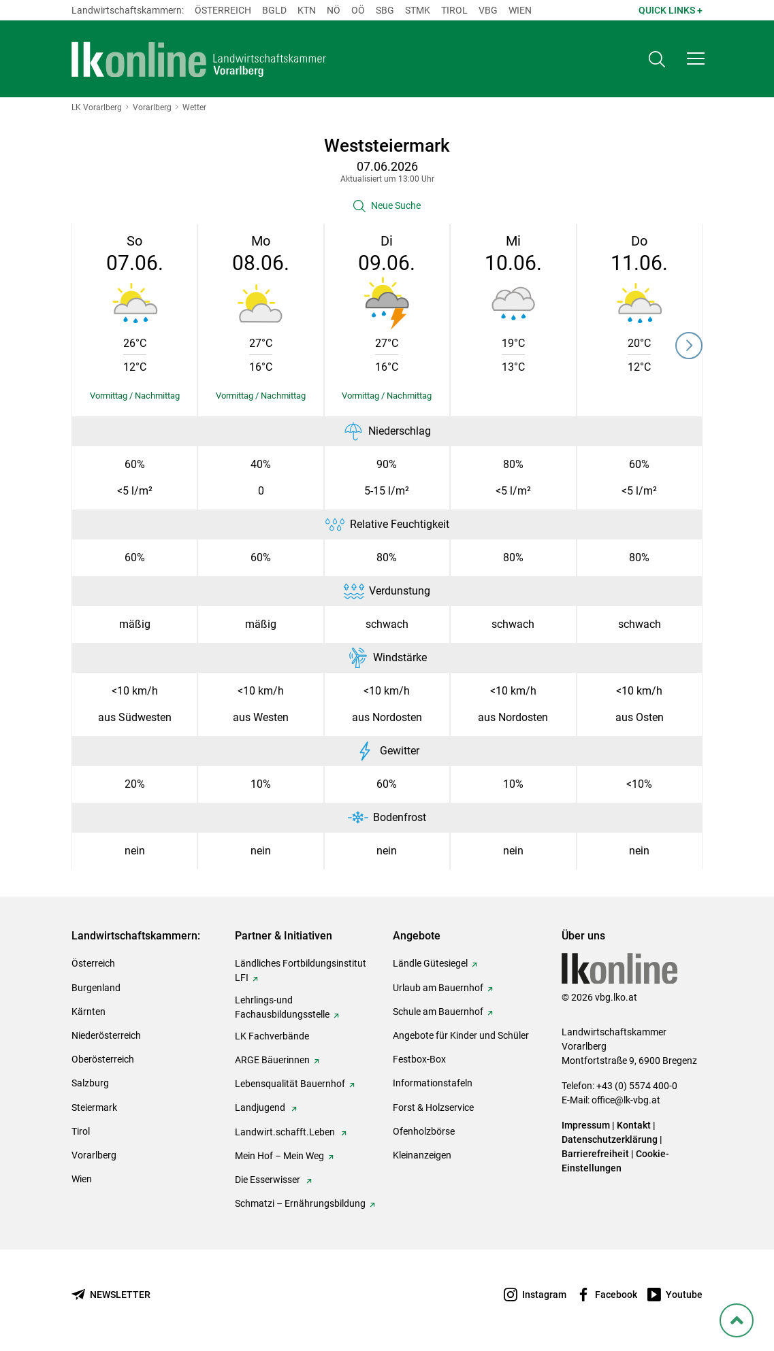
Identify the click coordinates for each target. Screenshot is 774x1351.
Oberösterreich (102, 1059)
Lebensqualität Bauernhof (290, 1083)
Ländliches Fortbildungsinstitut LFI (300, 970)
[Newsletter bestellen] (110, 1295)
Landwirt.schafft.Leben (286, 1132)
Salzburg (90, 1083)
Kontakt (634, 1125)
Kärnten (88, 1011)
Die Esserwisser (268, 1179)
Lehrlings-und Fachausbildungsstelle (282, 1007)
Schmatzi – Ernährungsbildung (300, 1203)
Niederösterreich (106, 1035)
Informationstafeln (432, 1083)
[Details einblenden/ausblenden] (134, 396)
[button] (696, 58)
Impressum (586, 1125)
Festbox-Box (419, 1059)
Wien (520, 10)
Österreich (223, 10)
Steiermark (94, 1107)
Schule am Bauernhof (438, 1011)
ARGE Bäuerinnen (272, 1059)
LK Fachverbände (272, 1036)
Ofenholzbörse (424, 1131)
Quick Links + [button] (671, 10)
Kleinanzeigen (422, 1155)
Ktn (306, 10)
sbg (385, 10)
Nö (333, 10)
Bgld (274, 10)
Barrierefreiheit (595, 1153)
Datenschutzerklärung (610, 1139)
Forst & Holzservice (433, 1107)
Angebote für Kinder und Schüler (461, 1035)
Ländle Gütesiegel (430, 963)
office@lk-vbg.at (626, 1100)
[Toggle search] (657, 58)
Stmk (417, 10)
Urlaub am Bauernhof (438, 987)
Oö (358, 10)
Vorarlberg (93, 1155)
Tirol (454, 10)
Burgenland (95, 987)
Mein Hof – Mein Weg (279, 1155)
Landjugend (261, 1107)
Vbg (488, 10)
